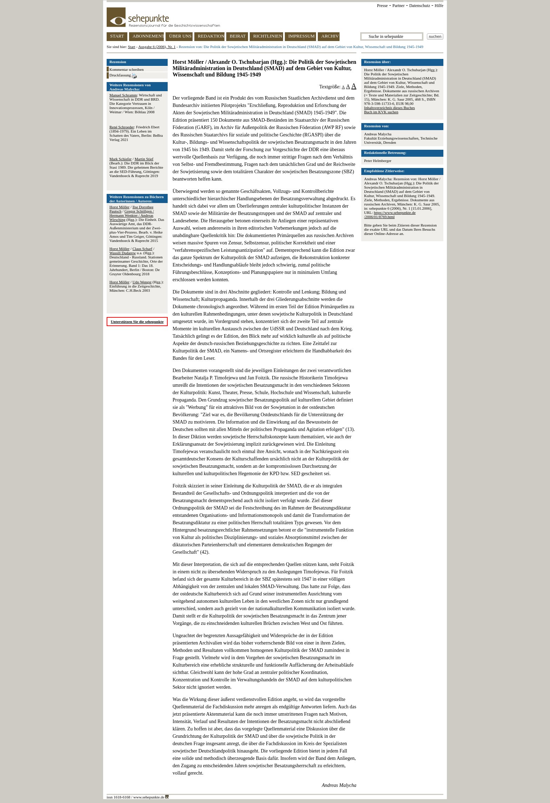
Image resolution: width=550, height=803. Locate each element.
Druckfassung (123, 76)
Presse (382, 5)
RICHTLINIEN (267, 36)
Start (131, 47)
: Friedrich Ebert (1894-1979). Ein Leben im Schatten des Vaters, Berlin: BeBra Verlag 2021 (136, 133)
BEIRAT (238, 36)
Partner (399, 5)
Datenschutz (419, 5)
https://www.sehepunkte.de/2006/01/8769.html (390, 214)
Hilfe (439, 5)
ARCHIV (330, 36)
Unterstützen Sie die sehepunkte (137, 321)
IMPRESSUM (301, 36)
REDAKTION (211, 36)
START (117, 36)
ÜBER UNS (180, 36)
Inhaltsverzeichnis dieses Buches (389, 108)
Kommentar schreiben (126, 69)
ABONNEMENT (148, 36)
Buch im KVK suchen (381, 112)
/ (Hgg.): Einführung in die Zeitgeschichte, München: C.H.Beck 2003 (136, 286)
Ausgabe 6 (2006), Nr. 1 (156, 47)
